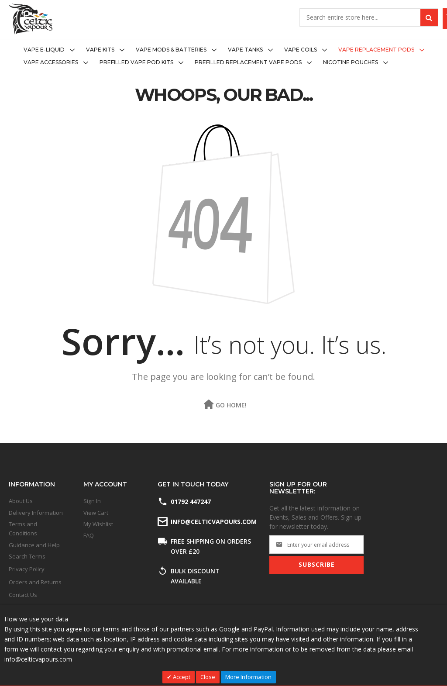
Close (207, 677)
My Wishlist (98, 524)
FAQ (88, 535)
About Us (21, 501)
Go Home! (231, 405)
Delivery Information (36, 513)
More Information (248, 677)
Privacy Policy (27, 569)
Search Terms (27, 556)
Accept (181, 677)
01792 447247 (191, 501)
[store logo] (30, 18)
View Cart (95, 513)
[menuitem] (52, 50)
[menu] (223, 56)
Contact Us (23, 595)
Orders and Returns (35, 582)
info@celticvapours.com (213, 521)
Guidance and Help (34, 545)
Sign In (92, 501)
